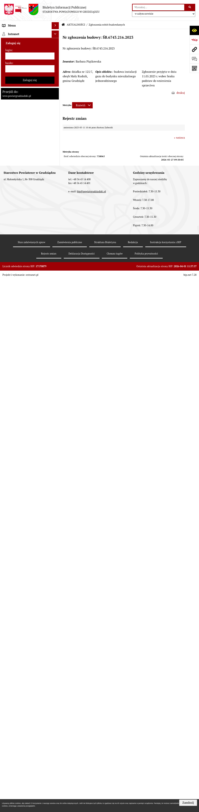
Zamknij (188, 803)
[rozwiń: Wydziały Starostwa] (56, 128)
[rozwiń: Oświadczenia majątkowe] (56, 151)
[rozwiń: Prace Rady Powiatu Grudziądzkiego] (56, 161)
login (8, 785)
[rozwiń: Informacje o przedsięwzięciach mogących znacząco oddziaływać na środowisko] (56, 392)
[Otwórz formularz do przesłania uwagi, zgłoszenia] (194, 58)
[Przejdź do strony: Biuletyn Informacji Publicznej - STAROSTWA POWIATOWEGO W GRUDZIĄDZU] (52, 9)
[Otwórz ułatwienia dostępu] (194, 30)
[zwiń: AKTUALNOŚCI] (56, 175)
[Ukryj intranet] (55, 769)
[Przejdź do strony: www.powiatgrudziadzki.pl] (194, 49)
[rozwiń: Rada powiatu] (56, 61)
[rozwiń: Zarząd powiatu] (56, 80)
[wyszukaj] (158, 7)
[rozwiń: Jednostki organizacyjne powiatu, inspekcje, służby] (56, 137)
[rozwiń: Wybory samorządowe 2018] (56, 325)
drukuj (180, 93)
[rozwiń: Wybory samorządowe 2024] (56, 315)
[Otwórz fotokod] (194, 68)
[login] (30, 791)
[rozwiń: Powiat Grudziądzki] (56, 42)
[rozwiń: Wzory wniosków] (56, 292)
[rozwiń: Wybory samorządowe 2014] (56, 334)
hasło (8, 798)
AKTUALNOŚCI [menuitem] (12, 175)
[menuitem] (30, 42)
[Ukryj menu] (55, 25)
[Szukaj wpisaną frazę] (190, 7)
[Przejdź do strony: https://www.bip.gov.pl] (194, 40)
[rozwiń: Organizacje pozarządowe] (56, 530)
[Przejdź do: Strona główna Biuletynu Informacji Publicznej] (63, 24)
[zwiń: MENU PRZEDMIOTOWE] (56, 33)
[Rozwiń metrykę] (82, 105)
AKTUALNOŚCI (76, 24)
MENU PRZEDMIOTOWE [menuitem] (18, 32)
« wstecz (179, 137)
